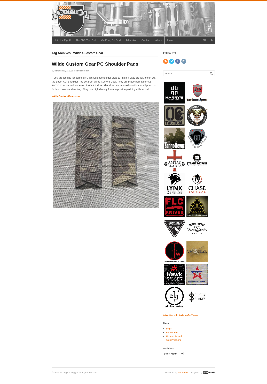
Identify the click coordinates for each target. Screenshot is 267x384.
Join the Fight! (62, 40)
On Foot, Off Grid (111, 40)
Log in (169, 328)
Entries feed (172, 332)
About (158, 40)
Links (170, 40)
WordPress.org (173, 340)
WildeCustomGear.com (66, 96)
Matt (56, 71)
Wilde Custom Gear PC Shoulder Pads (95, 64)
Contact (146, 40)
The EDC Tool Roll (86, 40)
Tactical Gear (82, 71)
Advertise (131, 40)
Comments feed (174, 336)
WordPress (183, 372)
